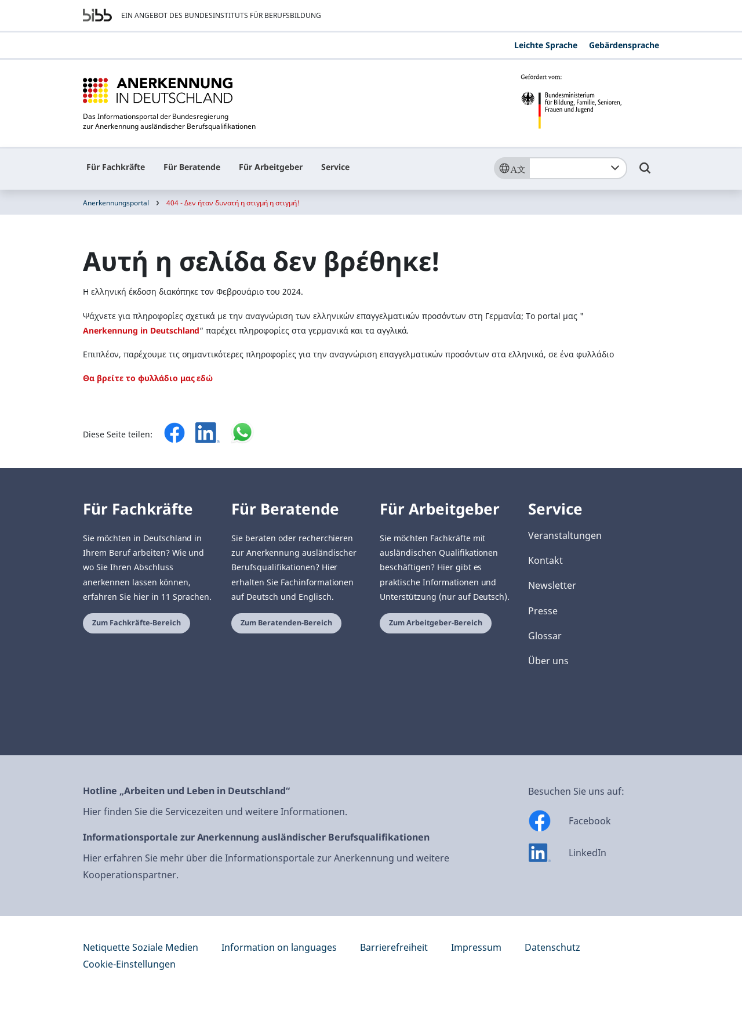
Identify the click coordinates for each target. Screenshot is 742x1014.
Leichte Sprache (545, 44)
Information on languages (279, 947)
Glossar (545, 635)
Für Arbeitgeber (271, 166)
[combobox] (578, 168)
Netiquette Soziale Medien (140, 947)
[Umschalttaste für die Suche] (645, 173)
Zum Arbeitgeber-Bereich (435, 623)
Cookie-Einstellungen (129, 964)
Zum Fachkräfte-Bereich (136, 623)
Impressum (476, 947)
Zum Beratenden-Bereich (286, 623)
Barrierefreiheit (394, 947)
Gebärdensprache (624, 44)
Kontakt (545, 560)
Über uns (548, 660)
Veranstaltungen (565, 535)
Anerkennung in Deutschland (141, 330)
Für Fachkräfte (115, 166)
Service (335, 166)
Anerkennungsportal (116, 203)
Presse (543, 610)
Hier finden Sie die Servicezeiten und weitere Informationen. (215, 811)
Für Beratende (191, 166)
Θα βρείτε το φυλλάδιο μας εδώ (148, 377)
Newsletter (552, 585)
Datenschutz (552, 947)
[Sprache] (511, 168)
